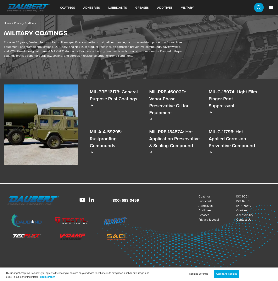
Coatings (67, 7)
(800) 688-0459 (125, 200)
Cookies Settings (198, 274)
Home (7, 23)
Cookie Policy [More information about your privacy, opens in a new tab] (47, 277)
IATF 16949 (243, 205)
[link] (271, 7)
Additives (165, 7)
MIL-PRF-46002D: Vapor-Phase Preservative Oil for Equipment (168, 102)
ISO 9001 (242, 196)
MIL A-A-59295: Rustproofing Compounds (106, 138)
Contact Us (243, 219)
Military (187, 7)
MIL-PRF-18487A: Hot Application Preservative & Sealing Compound (174, 138)
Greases (142, 7)
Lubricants (117, 7)
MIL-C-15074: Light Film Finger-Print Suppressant (233, 98)
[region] (139, 274)
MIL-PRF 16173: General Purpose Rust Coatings (114, 95)
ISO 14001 (242, 201)
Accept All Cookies (226, 274)
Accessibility (244, 215)
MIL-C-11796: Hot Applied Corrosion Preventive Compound (232, 138)
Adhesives (91, 7)
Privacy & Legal (208, 219)
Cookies (241, 210)
